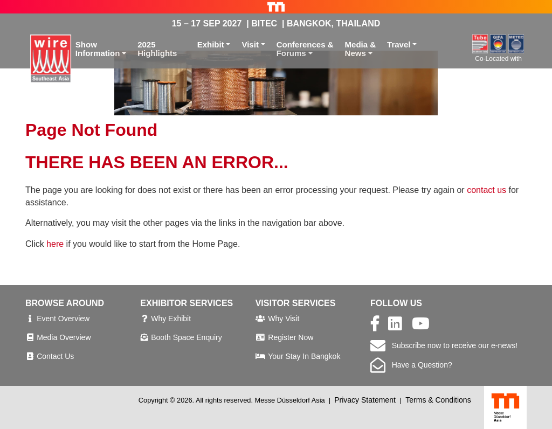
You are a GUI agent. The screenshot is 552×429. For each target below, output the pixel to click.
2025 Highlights (157, 49)
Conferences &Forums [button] (305, 49)
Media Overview (64, 337)
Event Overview (63, 318)
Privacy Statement (365, 400)
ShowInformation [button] (97, 49)
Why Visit (283, 318)
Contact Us (55, 356)
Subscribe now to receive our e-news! (444, 345)
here (55, 243)
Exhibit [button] (210, 44)
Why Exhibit (171, 318)
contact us (486, 190)
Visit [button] (250, 44)
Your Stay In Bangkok (304, 356)
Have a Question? (411, 365)
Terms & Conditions (438, 400)
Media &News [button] (360, 49)
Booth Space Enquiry (186, 337)
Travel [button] (398, 44)
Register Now (290, 337)
